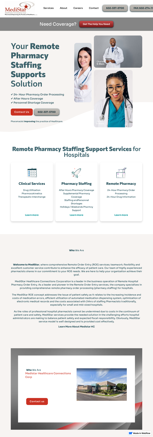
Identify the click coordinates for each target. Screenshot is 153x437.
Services (48, 8)
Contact (94, 8)
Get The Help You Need (96, 24)
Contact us (37, 401)
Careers (78, 8)
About (63, 8)
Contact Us (21, 112)
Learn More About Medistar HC (76, 326)
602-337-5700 (115, 8)
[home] (21, 8)
